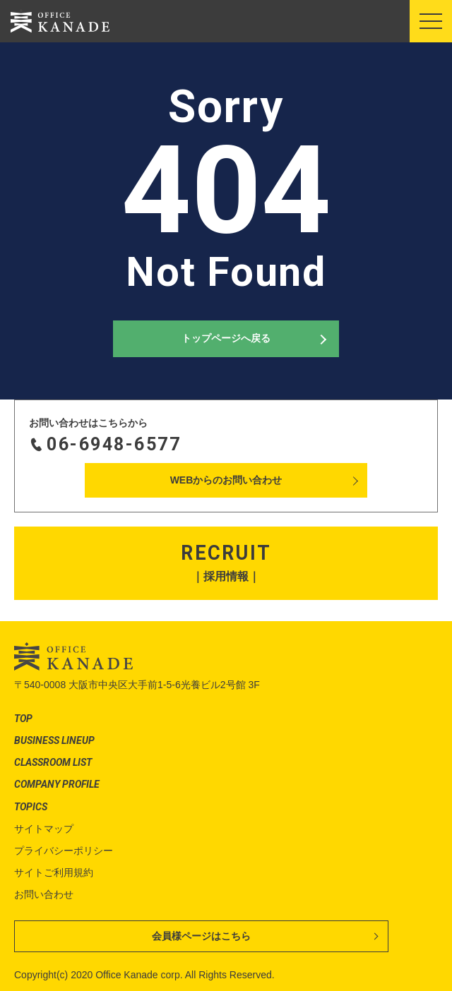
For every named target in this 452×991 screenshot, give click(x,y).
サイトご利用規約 (53, 872)
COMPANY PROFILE (57, 784)
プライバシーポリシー (63, 850)
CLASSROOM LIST (53, 762)
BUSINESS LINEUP (54, 740)
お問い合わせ (43, 894)
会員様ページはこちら (201, 936)
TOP (23, 718)
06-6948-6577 (114, 444)
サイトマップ (43, 828)
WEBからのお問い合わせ (226, 480)
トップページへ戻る (226, 338)
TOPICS (30, 806)
